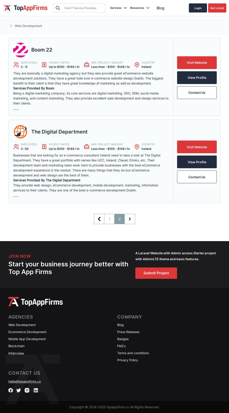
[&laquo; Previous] (99, 219)
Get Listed (217, 8)
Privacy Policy (127, 360)
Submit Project (156, 273)
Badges (123, 339)
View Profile (197, 77)
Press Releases (128, 332)
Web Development (22, 325)
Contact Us (196, 92)
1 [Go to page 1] (109, 219)
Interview (16, 353)
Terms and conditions (133, 353)
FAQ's (121, 346)
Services (116, 8)
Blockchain (16, 346)
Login (198, 8)
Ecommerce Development (27, 332)
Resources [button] (137, 8)
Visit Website (197, 62)
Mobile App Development (27, 339)
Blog (160, 8)
